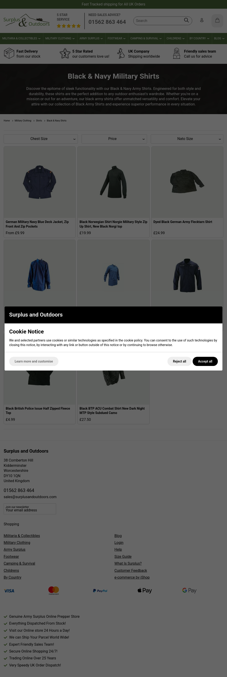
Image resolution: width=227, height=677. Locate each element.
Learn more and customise (34, 361)
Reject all (179, 361)
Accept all (205, 361)
